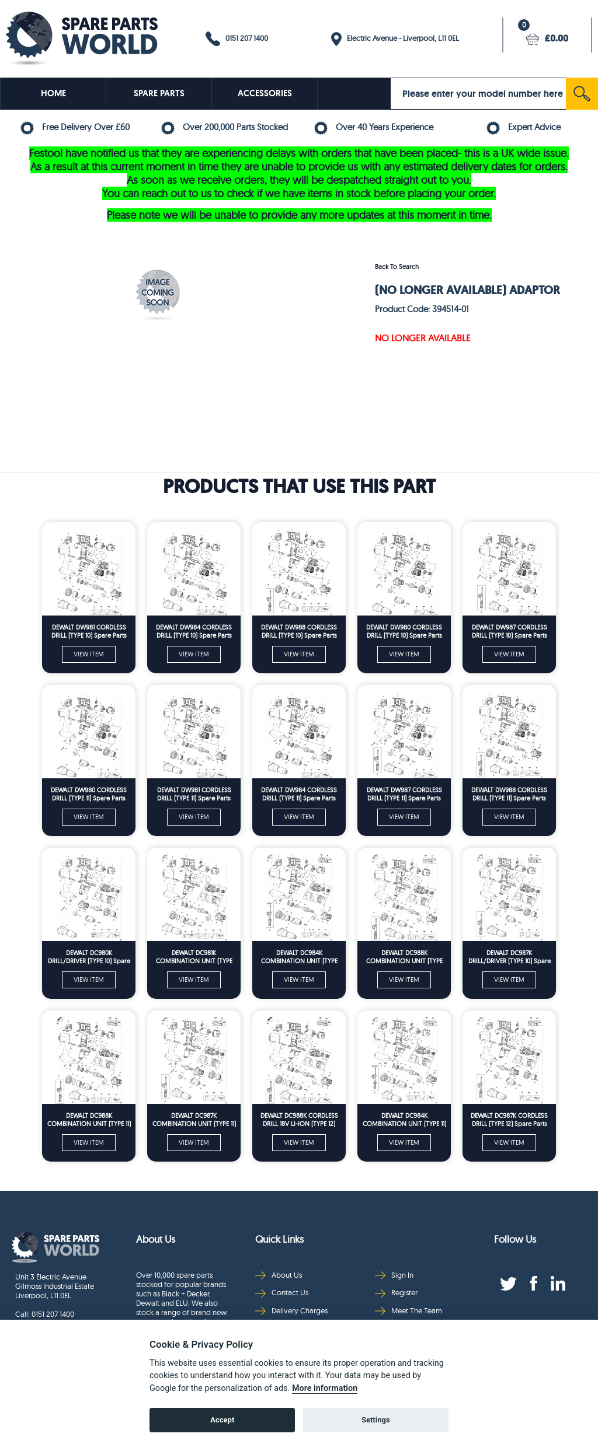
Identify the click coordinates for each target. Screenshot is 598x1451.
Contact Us (281, 1293)
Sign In (394, 1275)
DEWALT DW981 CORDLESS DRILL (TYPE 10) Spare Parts (89, 631)
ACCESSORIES (265, 93)
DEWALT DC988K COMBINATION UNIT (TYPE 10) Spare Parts (404, 957)
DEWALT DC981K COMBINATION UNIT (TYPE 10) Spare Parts (194, 957)
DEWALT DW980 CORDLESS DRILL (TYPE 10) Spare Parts (404, 631)
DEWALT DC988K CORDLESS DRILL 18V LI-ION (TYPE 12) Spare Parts (299, 1119)
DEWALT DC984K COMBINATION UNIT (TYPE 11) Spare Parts (404, 1119)
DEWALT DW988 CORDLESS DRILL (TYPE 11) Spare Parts (509, 794)
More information (324, 1388)
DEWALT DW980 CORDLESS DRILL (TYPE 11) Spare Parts (89, 794)
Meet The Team (408, 1311)
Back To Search (397, 267)
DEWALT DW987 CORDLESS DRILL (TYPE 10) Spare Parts (509, 631)
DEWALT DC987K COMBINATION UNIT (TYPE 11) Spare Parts (194, 1119)
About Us (278, 1275)
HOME (53, 93)
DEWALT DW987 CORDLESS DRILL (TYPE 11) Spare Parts (404, 794)
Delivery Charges (291, 1311)
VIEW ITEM (89, 654)
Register (396, 1293)
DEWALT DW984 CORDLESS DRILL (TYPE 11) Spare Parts (299, 794)
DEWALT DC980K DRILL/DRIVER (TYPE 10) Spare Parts (89, 957)
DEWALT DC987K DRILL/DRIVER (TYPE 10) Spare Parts (509, 957)
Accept (222, 1419)
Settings (375, 1419)
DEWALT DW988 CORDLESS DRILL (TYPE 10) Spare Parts (299, 631)
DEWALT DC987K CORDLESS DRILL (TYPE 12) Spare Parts (509, 1119)
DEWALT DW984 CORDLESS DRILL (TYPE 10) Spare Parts (194, 631)
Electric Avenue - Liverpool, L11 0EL (395, 39)
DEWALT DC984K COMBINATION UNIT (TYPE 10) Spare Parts (299, 957)
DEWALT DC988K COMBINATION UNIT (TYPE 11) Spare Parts (89, 1119)
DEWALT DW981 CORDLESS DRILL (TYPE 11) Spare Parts (194, 794)
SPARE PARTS (159, 93)
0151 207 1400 (237, 39)
